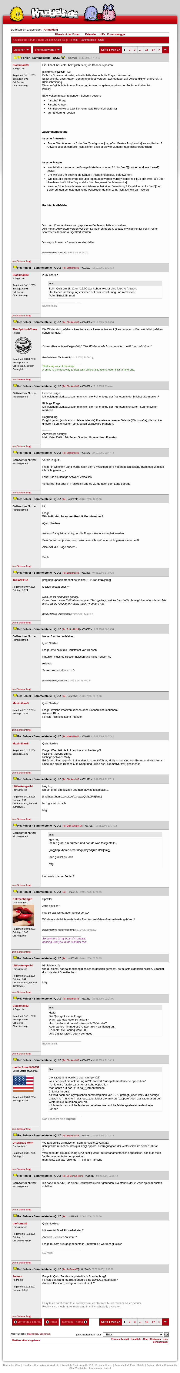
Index (51, 1321)
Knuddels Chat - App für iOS (77, 1365)
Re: (65, 499)
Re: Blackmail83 (71, 268)
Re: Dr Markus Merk (73, 1176)
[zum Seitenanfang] (21, 261)
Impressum (95, 1368)
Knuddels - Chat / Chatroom (146, 1339)
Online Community (166, 1365)
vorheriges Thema (27, 1321)
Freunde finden (103, 1365)
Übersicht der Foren (67, 34)
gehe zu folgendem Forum (89, 1334)
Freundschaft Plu (125, 1365)
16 (146, 49)
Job (107, 1368)
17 (153, 49)
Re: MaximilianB (71, 736)
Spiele (140, 1365)
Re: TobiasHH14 (71, 629)
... (140, 49)
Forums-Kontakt (120, 1339)
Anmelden (50, 29)
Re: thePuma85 (70, 1269)
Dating (150, 1365)
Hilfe (102, 34)
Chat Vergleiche (78, 1368)
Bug (65, 39)
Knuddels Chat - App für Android (41, 1365)
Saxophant (45, 1333)
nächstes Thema (74, 1321)
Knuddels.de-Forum (24, 39)
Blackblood (32, 1333)
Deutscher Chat (11, 1365)
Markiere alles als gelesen (26, 1340)
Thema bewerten (47, 50)
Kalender (90, 34)
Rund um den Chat (49, 39)
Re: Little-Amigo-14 (72, 825)
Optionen (22, 50)
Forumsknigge (116, 34)
